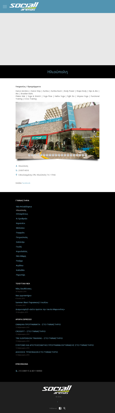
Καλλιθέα (20, 270)
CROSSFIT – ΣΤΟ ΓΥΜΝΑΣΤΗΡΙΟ (31, 331)
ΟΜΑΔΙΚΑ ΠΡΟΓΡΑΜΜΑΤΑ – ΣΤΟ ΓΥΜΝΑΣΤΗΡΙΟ (38, 324)
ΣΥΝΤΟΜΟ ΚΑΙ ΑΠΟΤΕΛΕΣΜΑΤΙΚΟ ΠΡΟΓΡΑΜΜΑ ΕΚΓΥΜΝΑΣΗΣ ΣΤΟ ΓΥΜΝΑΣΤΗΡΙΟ (55, 345)
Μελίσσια (20, 228)
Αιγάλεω (19, 265)
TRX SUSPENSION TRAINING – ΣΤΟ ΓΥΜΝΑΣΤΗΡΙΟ (39, 338)
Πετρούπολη (22, 237)
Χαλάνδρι (20, 242)
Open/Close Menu (5, 6)
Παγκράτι (20, 232)
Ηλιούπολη (21, 210)
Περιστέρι (20, 274)
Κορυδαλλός (21, 251)
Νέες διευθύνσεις (24, 288)
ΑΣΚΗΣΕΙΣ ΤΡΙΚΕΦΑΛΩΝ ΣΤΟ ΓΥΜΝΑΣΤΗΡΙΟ (37, 352)
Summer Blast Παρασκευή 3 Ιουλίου (32, 302)
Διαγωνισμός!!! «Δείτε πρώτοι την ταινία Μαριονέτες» (40, 309)
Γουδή (19, 246)
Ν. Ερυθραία (21, 218)
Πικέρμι (19, 260)
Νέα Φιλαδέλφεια (24, 206)
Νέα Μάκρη (21, 256)
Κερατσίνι (20, 223)
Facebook (26, 183)
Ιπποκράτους (22, 213)
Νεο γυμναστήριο (23, 295)
